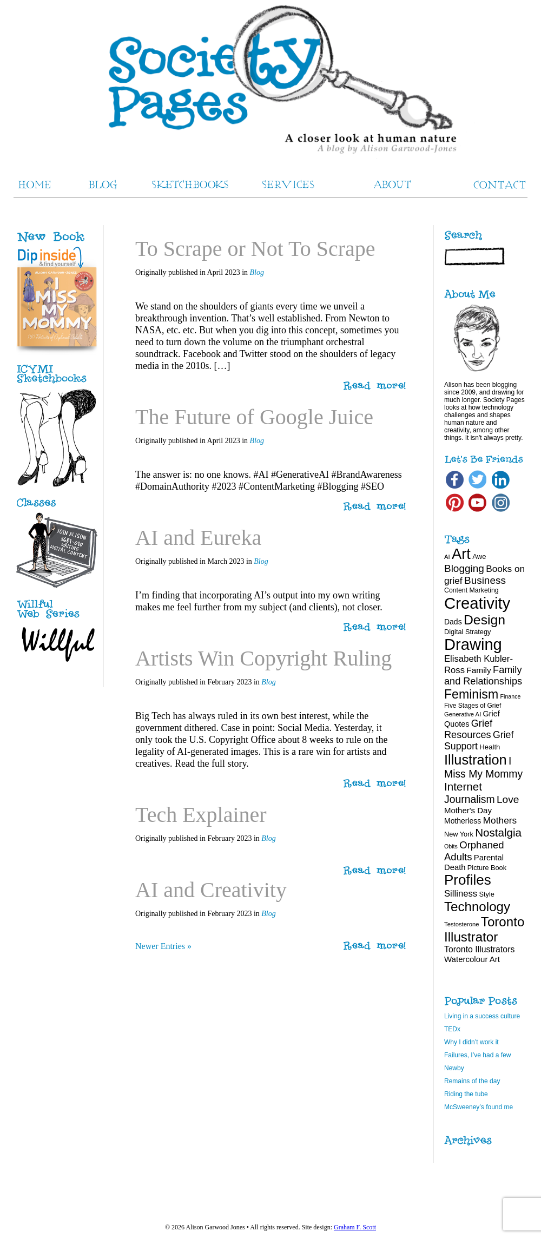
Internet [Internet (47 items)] (463, 786)
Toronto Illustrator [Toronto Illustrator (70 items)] (484, 929)
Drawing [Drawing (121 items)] (473, 644)
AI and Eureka (198, 537)
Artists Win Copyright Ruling (263, 658)
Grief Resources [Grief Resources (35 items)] (468, 729)
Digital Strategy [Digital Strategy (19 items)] (467, 632)
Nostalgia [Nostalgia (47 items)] (498, 832)
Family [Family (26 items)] (478, 670)
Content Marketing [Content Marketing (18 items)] (471, 590)
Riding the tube (466, 1094)
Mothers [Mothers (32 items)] (500, 820)
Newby (454, 1068)
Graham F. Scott (355, 1227)
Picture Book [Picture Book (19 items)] (486, 868)
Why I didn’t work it (471, 1042)
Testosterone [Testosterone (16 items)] (461, 924)
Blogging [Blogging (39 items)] (464, 568)
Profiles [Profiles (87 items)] (467, 880)
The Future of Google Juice (254, 417)
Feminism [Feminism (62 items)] (471, 694)
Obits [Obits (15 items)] (451, 846)
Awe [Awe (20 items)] (479, 556)
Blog (257, 272)
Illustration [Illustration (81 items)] (475, 759)
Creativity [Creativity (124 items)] (477, 603)
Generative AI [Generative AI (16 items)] (462, 714)
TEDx (452, 1029)
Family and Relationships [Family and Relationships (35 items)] (483, 675)
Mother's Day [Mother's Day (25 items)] (468, 810)
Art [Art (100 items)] (461, 553)
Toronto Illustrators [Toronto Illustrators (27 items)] (479, 949)
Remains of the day (472, 1081)
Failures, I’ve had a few (477, 1055)
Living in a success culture (482, 1016)
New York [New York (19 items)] (458, 834)
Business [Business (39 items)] (485, 580)
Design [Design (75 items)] (484, 620)
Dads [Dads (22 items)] (453, 621)
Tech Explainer (201, 814)
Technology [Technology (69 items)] (477, 906)
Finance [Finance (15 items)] (510, 696)
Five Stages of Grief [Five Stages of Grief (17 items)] (472, 705)
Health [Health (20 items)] (489, 747)
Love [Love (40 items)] (508, 799)
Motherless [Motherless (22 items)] (462, 820)
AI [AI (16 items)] (447, 557)
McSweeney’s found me (478, 1107)
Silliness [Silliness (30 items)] (460, 893)
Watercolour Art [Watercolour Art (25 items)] (472, 959)
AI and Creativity (211, 890)
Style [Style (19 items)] (486, 894)
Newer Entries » (163, 946)
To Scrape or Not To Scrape (255, 248)
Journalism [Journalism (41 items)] (469, 799)
